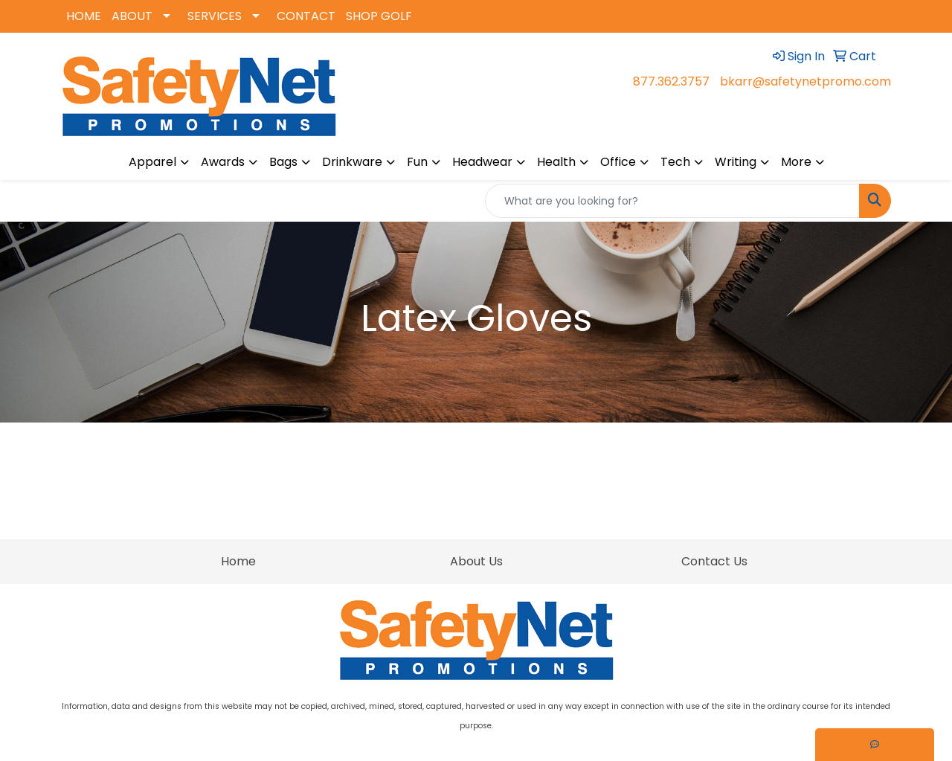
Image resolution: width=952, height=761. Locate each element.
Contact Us (714, 561)
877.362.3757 (671, 81)
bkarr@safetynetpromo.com (805, 81)
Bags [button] (283, 161)
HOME (83, 16)
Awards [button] (223, 161)
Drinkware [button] (352, 161)
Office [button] (618, 161)
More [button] (796, 161)
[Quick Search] (672, 201)
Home (238, 561)
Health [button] (556, 161)
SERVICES (214, 16)
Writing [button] (735, 161)
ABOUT (132, 16)
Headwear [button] (482, 161)
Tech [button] (675, 161)
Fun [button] (417, 161)
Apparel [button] (152, 161)
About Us (476, 561)
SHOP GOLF (379, 16)
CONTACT (306, 16)
